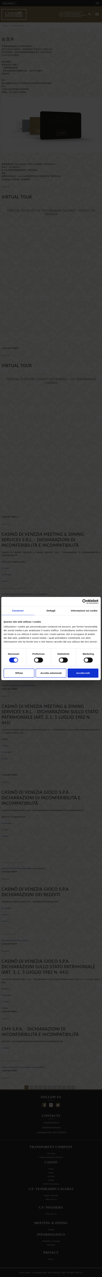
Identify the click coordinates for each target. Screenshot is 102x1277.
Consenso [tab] (18, 610)
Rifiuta (19, 673)
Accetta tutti (83, 673)
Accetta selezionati (51, 673)
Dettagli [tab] (51, 610)
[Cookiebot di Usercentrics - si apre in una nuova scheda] (84, 601)
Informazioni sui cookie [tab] (84, 610)
